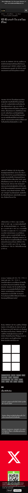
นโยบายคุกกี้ (10, 487)
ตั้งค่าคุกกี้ (9, 490)
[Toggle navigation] (26, 10)
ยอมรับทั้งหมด (17, 490)
